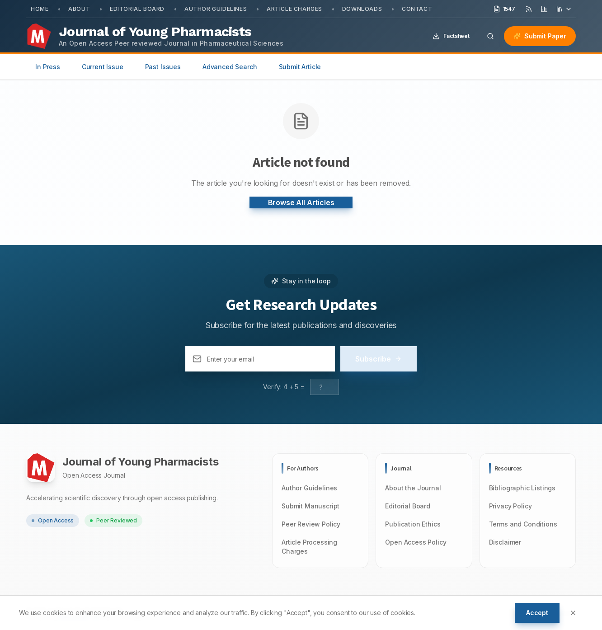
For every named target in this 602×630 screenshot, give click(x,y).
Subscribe (378, 358)
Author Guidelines (215, 8)
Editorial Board (137, 8)
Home (39, 8)
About (79, 8)
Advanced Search (229, 67)
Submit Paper (539, 36)
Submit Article (300, 67)
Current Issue (102, 67)
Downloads (362, 8)
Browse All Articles (301, 202)
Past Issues (163, 67)
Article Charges (294, 8)
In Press (47, 67)
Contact (417, 8)
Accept (537, 612)
